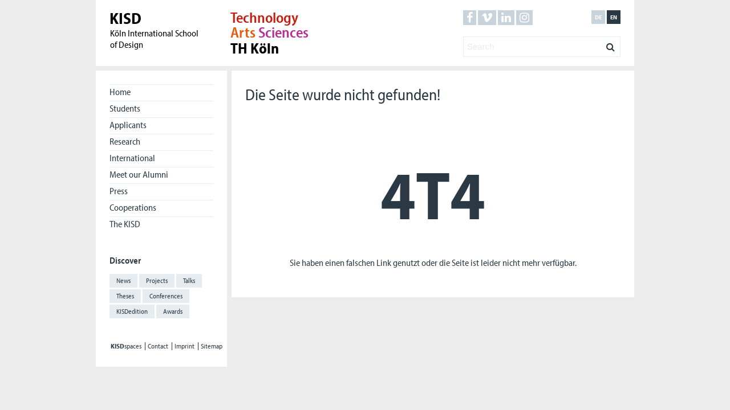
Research (125, 141)
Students (125, 108)
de (598, 17)
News (123, 280)
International (132, 157)
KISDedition (132, 311)
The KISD (125, 223)
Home (120, 91)
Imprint (184, 346)
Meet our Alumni (139, 174)
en (613, 17)
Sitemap (211, 346)
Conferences (165, 296)
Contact (158, 346)
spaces (126, 346)
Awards (172, 311)
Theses (125, 296)
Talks (189, 280)
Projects (157, 280)
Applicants (128, 124)
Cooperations (133, 207)
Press (119, 190)
